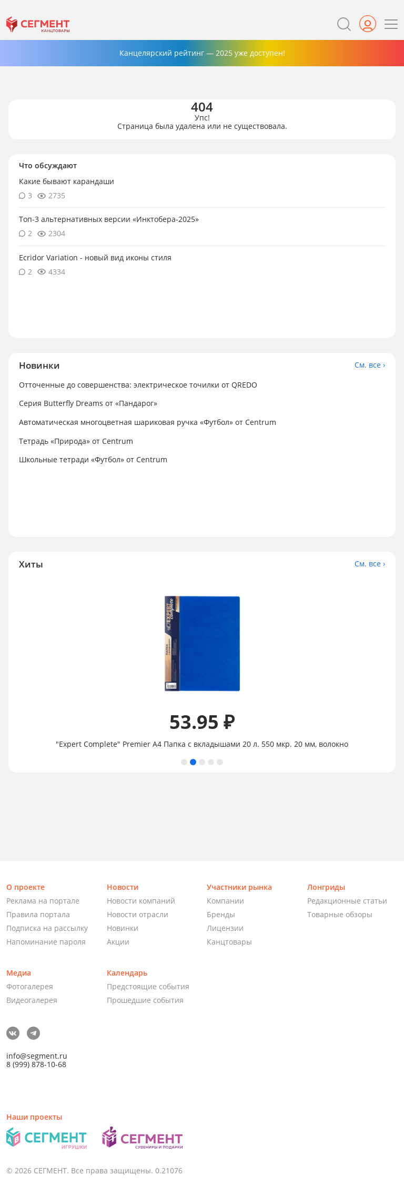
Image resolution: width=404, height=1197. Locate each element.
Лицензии (225, 928)
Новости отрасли (137, 914)
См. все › (370, 365)
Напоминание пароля (46, 942)
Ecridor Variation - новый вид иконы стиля (95, 257)
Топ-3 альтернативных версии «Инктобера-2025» (109, 219)
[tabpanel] (202, 664)
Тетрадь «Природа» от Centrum (76, 441)
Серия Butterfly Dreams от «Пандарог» (88, 403)
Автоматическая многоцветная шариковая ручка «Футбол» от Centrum (147, 422)
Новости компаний (141, 901)
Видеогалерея (31, 1000)
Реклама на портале (42, 901)
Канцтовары (229, 942)
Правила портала (38, 914)
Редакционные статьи (347, 901)
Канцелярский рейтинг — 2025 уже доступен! (202, 53)
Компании (225, 901)
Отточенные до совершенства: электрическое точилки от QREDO (138, 385)
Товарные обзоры (339, 914)
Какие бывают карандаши (66, 181)
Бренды (221, 914)
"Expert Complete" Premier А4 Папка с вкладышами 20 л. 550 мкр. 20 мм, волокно (202, 744)
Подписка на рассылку (47, 928)
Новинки (122, 928)
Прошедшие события (145, 1000)
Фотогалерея (29, 986)
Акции (118, 942)
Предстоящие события (148, 986)
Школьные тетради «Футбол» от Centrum (93, 459)
